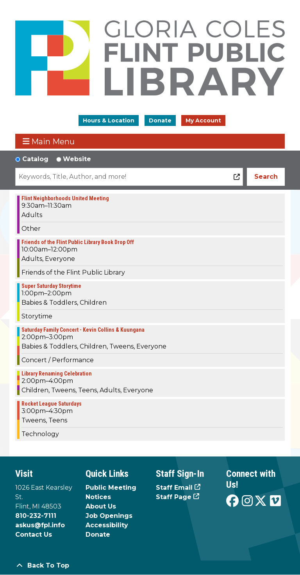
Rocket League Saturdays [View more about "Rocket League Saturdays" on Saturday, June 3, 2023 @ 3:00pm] (51, 403)
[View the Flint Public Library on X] (260, 501)
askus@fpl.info (40, 525)
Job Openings (109, 515)
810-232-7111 (35, 515)
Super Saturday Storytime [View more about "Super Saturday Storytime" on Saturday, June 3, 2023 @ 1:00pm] (51, 286)
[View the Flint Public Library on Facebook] (232, 501)
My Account (203, 120)
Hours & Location (108, 120)
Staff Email (174, 487)
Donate (160, 120)
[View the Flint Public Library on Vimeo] (275, 501)
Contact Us (33, 534)
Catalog (35, 159)
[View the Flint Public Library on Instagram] (247, 501)
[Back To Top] (150, 566)
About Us (101, 506)
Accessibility (107, 525)
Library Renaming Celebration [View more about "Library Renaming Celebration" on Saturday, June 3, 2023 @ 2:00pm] (56, 373)
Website (77, 159)
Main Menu (49, 141)
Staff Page (173, 497)
